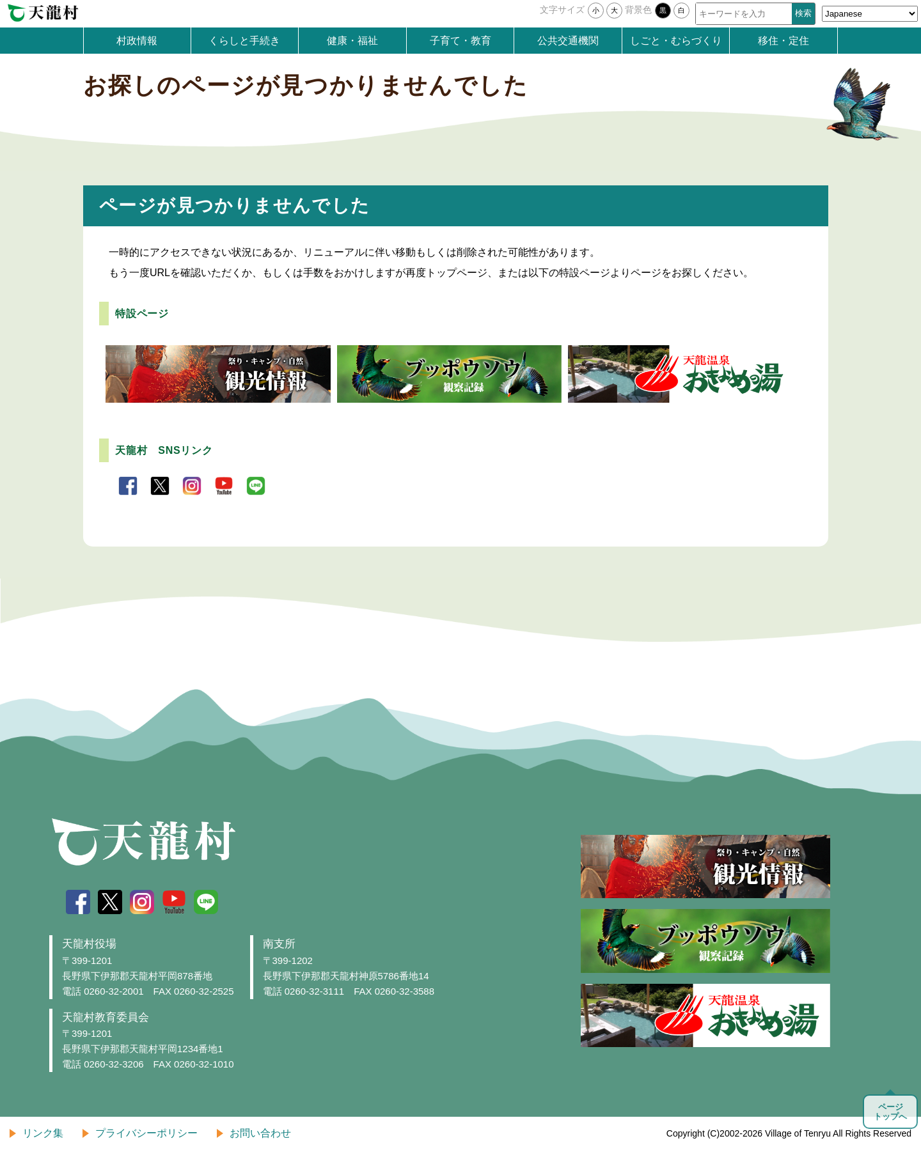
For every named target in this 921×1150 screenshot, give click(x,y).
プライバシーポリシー (146, 1133)
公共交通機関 (568, 40)
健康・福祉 (352, 40)
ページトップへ (890, 1111)
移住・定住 (783, 40)
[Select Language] (870, 14)
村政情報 (136, 40)
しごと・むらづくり (676, 40)
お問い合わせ (260, 1133)
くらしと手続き (244, 40)
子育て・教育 (460, 40)
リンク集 (42, 1133)
